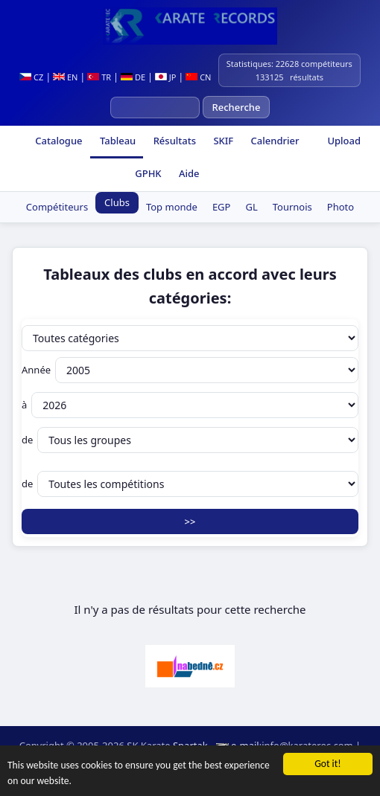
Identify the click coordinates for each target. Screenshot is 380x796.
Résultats (173, 140)
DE (133, 77)
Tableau (117, 140)
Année (190, 370)
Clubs (117, 202)
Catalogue (58, 140)
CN (198, 77)
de (190, 440)
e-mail (245, 745)
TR (99, 77)
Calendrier (273, 140)
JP (166, 77)
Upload (344, 140)
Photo (340, 207)
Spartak (190, 745)
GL (251, 207)
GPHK (147, 173)
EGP (221, 207)
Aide (188, 173)
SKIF (222, 140)
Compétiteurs (57, 207)
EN (65, 77)
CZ (31, 77)
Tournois (292, 207)
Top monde (171, 207)
